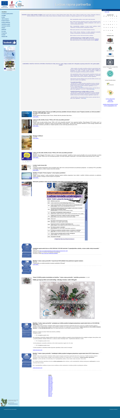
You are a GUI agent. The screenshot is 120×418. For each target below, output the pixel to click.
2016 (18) (50, 388)
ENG (106, 12)
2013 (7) (50, 392)
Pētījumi (3, 27)
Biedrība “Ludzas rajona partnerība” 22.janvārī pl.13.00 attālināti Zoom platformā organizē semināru (58, 260)
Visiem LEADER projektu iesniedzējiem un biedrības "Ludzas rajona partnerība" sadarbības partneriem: (59, 277)
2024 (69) (50, 378)
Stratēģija (4, 15)
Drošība (3, 17)
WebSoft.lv (116, 409)
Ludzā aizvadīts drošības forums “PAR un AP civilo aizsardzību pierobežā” (51, 119)
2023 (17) (50, 380)
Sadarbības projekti (6, 24)
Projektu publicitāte (6, 22)
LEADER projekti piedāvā (7, 13)
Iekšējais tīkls (4, 36)
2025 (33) (50, 377)
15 (110, 24)
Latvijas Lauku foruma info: (40, 165)
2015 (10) (50, 390)
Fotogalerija (4, 33)
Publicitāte (4, 29)
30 (112, 30)
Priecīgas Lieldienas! (38, 135)
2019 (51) (50, 385)
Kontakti (3, 34)
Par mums (4, 31)
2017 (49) (50, 387)
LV (108, 12)
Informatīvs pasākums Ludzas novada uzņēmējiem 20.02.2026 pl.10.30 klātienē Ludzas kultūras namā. (58, 181)
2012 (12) (50, 393)
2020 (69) (50, 383)
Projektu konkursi (5, 20)
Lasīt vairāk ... (36, 116)
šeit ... (82, 86)
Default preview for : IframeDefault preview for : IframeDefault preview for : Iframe (45, 39)
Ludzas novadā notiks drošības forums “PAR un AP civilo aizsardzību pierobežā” (53, 152)
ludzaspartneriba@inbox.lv (13, 403)
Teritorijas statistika (6, 26)
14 (108, 24)
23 (112, 27)
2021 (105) (50, 382)
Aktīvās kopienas (5, 18)
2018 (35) (50, 386)
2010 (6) (50, 396)
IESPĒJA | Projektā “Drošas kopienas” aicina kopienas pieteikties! (49, 172)
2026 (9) (50, 376)
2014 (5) (50, 391)
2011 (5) (50, 394)
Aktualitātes (4, 11)
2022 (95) (50, 381)
